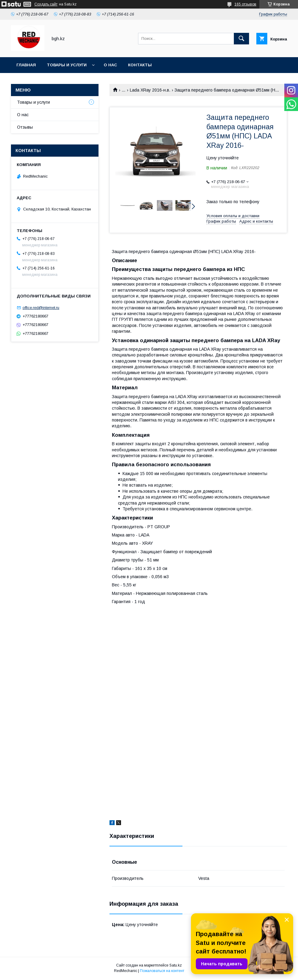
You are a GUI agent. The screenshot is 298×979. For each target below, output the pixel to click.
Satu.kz (175, 965)
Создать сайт (45, 4)
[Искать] (241, 38)
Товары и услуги (67, 65)
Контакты (140, 65)
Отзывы (25, 127)
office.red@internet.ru (41, 307)
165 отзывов (245, 4)
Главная (26, 65)
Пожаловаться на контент (162, 971)
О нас (110, 65)
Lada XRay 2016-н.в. (150, 90)
